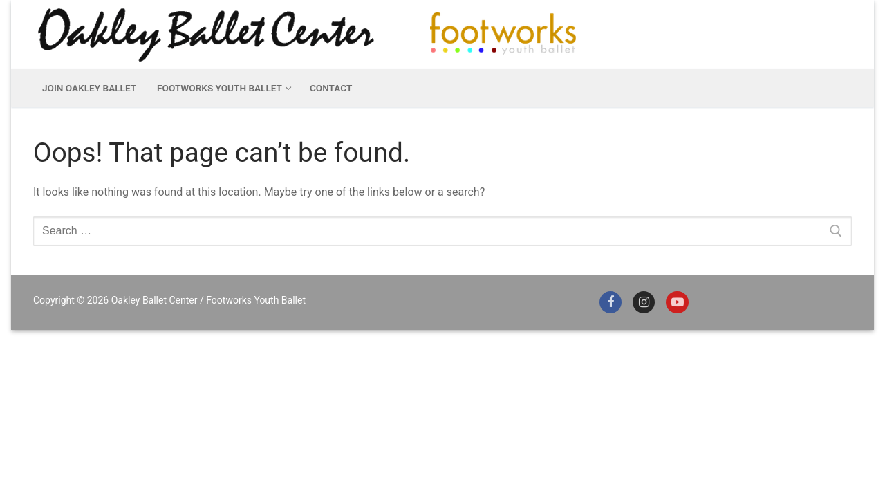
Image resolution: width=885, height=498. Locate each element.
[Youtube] (677, 302)
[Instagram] (644, 302)
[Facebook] (610, 302)
